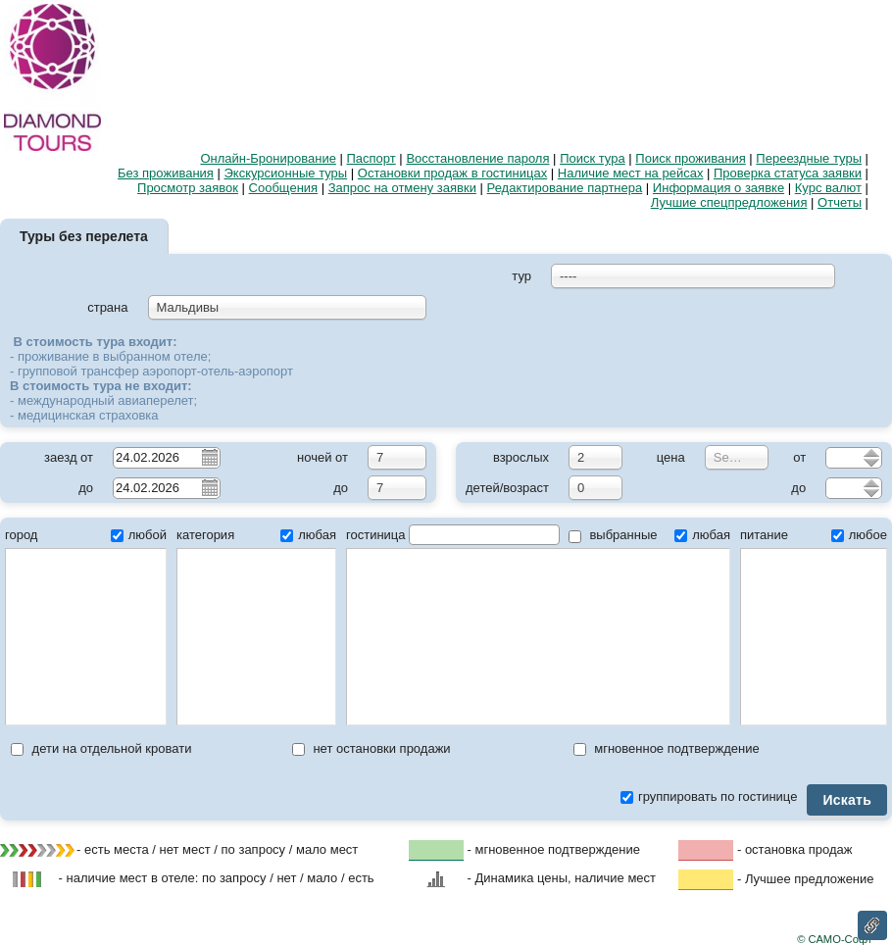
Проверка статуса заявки (788, 173)
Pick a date (209, 457)
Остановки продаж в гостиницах (452, 173)
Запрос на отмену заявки (402, 187)
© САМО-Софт (834, 939)
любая (308, 534)
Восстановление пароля (477, 158)
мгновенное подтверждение (666, 748)
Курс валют (828, 187)
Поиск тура (592, 158)
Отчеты (840, 202)
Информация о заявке (718, 187)
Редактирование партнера (565, 187)
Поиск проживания (690, 158)
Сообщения (284, 187)
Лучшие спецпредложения (729, 202)
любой (139, 534)
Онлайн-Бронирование (267, 158)
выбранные (613, 534)
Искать (846, 800)
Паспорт (371, 158)
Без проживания (166, 173)
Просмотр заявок (187, 187)
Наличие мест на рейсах (631, 173)
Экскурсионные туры (286, 173)
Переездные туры (809, 158)
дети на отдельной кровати (101, 748)
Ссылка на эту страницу (872, 925)
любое (859, 534)
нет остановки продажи (371, 748)
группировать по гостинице (708, 796)
